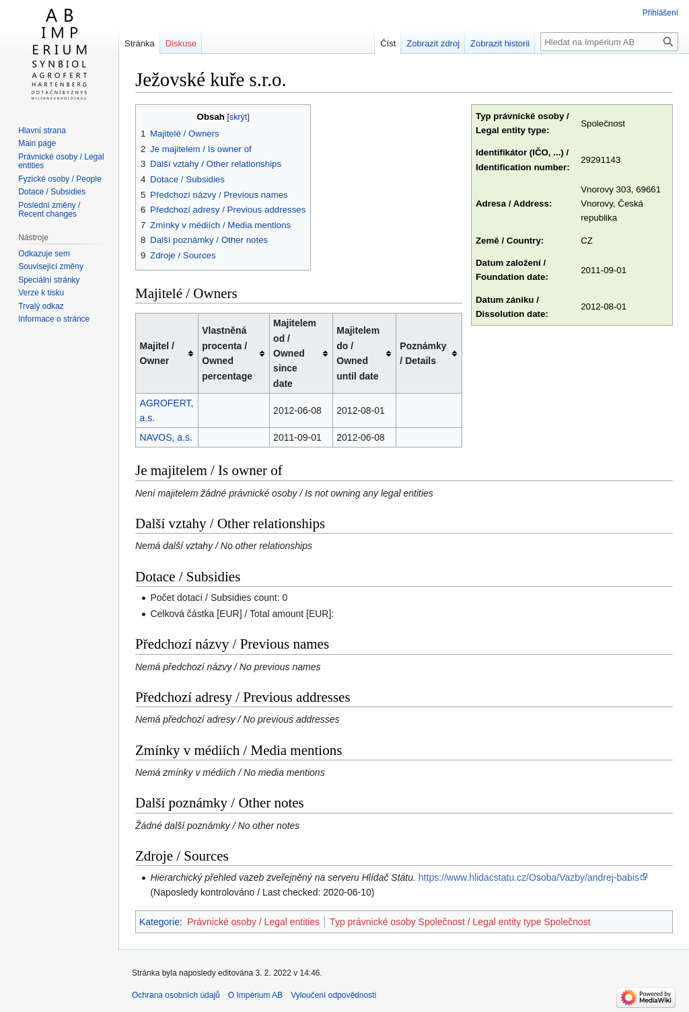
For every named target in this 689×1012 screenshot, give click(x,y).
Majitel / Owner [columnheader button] (157, 353)
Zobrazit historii (500, 43)
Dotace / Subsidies (51, 191)
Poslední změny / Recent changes (49, 210)
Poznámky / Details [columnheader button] (423, 353)
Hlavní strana (42, 130)
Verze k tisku (41, 292)
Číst (388, 43)
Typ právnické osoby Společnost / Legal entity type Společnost (460, 921)
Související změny (50, 266)
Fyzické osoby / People (59, 179)
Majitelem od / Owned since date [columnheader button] (294, 353)
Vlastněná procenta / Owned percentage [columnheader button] (227, 353)
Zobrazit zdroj (433, 43)
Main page (37, 143)
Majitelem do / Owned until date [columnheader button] (357, 353)
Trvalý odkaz (41, 306)
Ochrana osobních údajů (176, 995)
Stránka (139, 43)
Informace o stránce (53, 319)
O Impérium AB (255, 995)
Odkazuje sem (44, 253)
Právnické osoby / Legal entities (253, 921)
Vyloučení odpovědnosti (333, 995)
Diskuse (181, 43)
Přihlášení (660, 12)
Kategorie (159, 921)
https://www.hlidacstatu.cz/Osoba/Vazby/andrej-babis (529, 877)
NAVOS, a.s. (166, 437)
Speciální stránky (48, 280)
